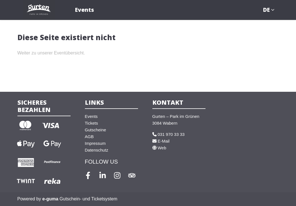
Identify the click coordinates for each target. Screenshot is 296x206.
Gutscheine (95, 129)
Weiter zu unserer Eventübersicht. (51, 53)
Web (159, 147)
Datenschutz (96, 150)
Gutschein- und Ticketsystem (79, 198)
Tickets (91, 123)
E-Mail (161, 141)
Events (84, 9)
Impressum (95, 143)
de (266, 9)
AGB (89, 136)
